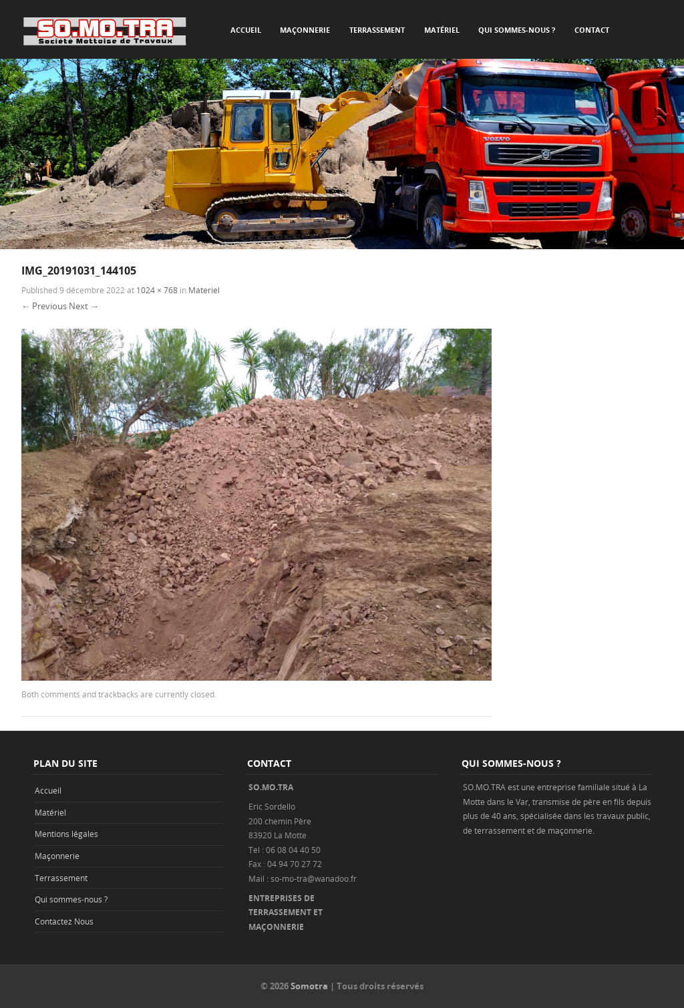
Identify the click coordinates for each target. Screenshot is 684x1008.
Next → (84, 306)
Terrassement (377, 30)
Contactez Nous (64, 921)
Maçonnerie (305, 30)
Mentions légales (66, 833)
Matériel (442, 30)
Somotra (309, 986)
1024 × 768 (157, 290)
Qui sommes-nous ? (516, 30)
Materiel (204, 290)
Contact (591, 30)
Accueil (245, 30)
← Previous (44, 306)
